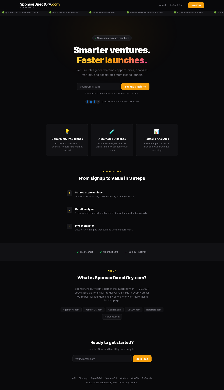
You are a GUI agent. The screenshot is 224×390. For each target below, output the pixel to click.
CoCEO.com (133, 309)
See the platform (135, 86)
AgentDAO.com (71, 309)
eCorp (126, 382)
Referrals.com (153, 309)
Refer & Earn (177, 5)
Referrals (147, 378)
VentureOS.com (93, 309)
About (162, 5)
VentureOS (111, 378)
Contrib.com (114, 309)
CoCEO (135, 378)
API (74, 378)
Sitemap (83, 378)
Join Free (196, 5)
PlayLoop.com (112, 316)
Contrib (124, 378)
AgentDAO (96, 378)
